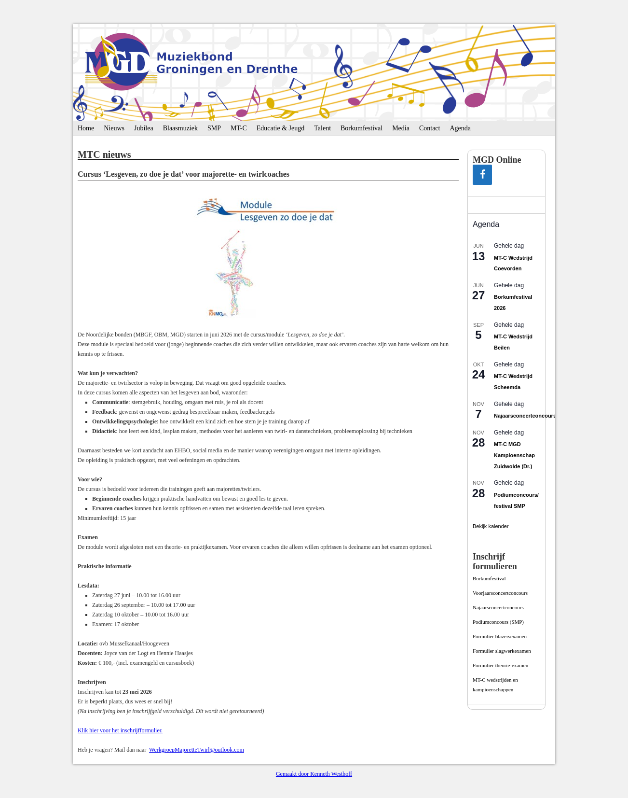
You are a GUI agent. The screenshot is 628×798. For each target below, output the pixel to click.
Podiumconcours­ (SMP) (498, 622)
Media (401, 128)
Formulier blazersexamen (500, 636)
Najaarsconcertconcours (525, 416)
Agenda (460, 128)
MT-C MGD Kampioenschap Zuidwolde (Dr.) (514, 455)
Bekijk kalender (491, 526)
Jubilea (143, 128)
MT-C (239, 128)
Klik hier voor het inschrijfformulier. (120, 730)
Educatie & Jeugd (281, 128)
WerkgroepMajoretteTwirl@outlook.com (196, 749)
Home (86, 128)
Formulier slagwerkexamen (502, 651)
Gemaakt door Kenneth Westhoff (314, 773)
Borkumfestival (361, 128)
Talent (322, 128)
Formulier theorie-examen (500, 665)
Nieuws (114, 128)
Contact (429, 128)
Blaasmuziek (180, 128)
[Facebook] (482, 175)
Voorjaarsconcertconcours (500, 593)
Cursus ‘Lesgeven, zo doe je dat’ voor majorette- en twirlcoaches (183, 174)
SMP (214, 128)
